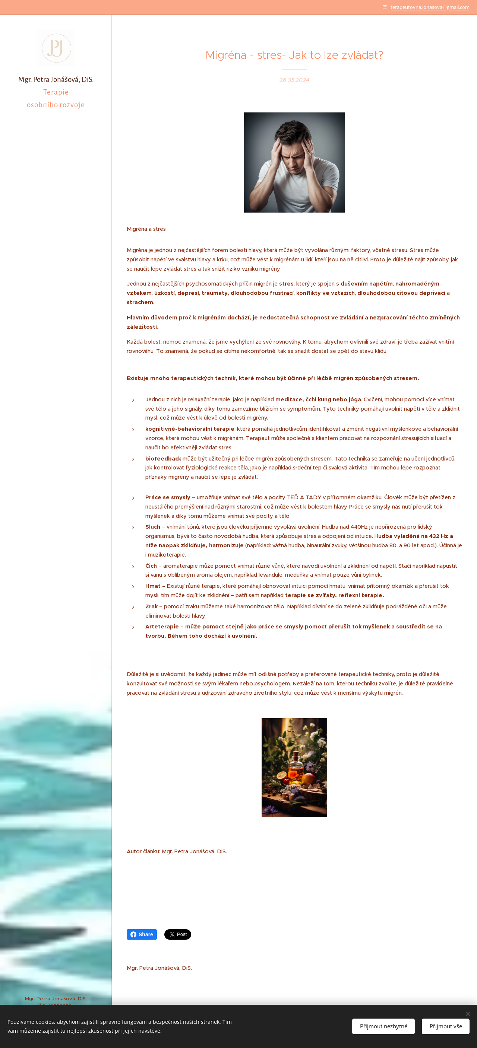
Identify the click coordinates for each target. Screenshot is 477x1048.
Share (141, 934)
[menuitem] (56, 521)
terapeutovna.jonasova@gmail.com (430, 7)
